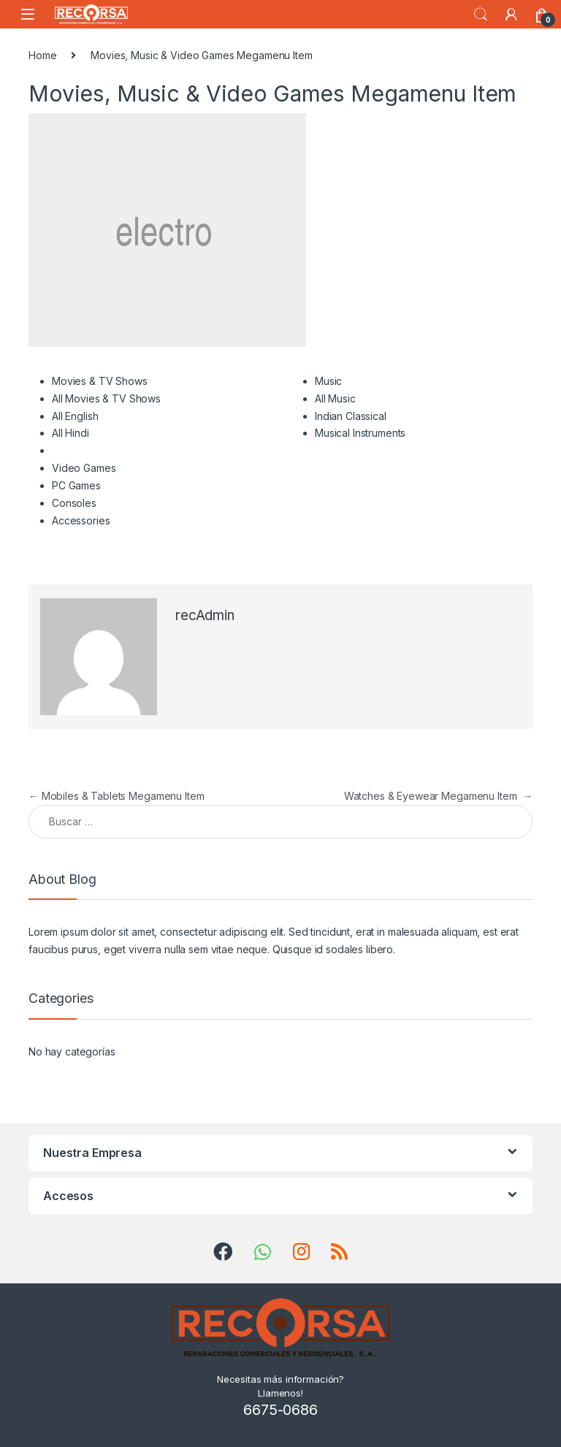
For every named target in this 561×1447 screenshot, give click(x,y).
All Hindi (70, 433)
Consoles (74, 503)
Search (481, 15)
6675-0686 (280, 1410)
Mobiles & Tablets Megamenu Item (116, 796)
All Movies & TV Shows (106, 398)
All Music (335, 398)
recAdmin (204, 615)
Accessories (81, 520)
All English (75, 416)
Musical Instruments (360, 433)
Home (42, 55)
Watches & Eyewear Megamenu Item (438, 796)
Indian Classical (350, 416)
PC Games (76, 485)
